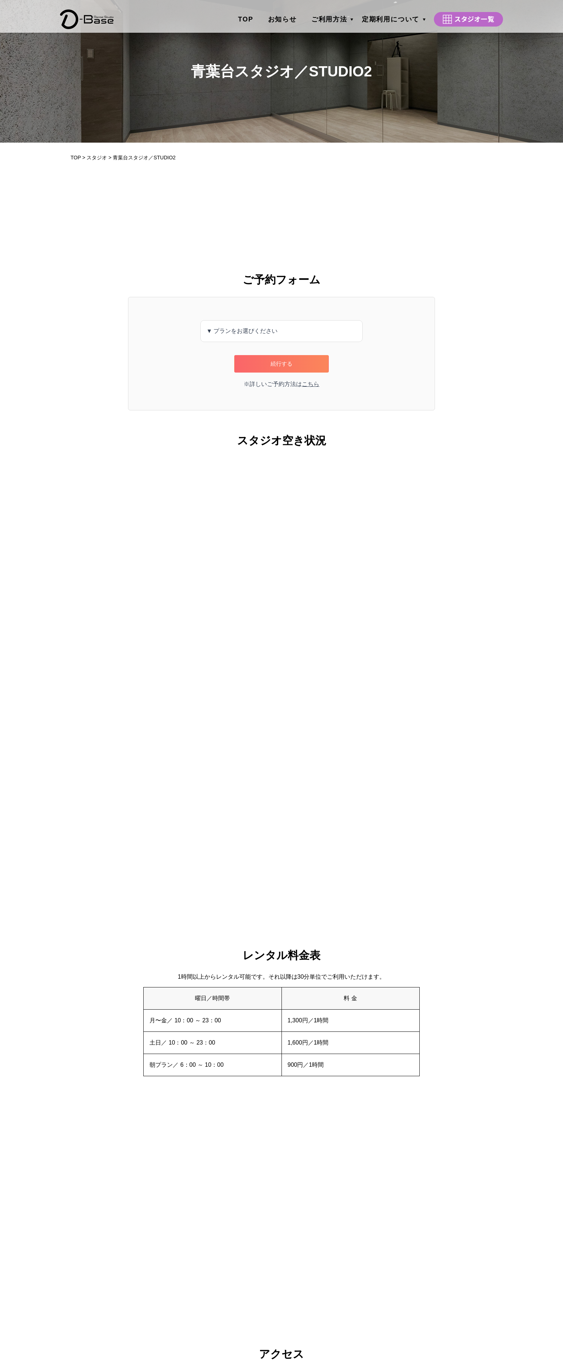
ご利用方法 (329, 16)
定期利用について (390, 16)
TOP (245, 16)
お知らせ (282, 16)
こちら (310, 384)
